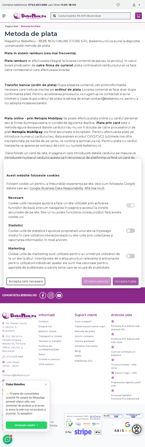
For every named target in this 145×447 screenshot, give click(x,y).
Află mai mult (95, 188)
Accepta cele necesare (26, 281)
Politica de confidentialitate (49, 348)
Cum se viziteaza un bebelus (123, 353)
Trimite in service (49, 359)
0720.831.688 (12, 356)
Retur (42, 354)
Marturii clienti (47, 331)
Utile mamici (46, 364)
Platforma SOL (84, 360)
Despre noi (45, 326)
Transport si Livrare (50, 336)
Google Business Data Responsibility (56, 188)
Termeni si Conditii (50, 341)
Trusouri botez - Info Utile (124, 366)
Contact (43, 321)
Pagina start (11, 26)
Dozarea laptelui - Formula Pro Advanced (125, 397)
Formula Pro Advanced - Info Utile (126, 340)
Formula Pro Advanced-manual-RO (125, 328)
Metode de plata (85, 331)
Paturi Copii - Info (126, 373)
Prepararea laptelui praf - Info (126, 384)
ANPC (78, 355)
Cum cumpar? (83, 321)
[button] (6, 16)
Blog (78, 351)
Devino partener (85, 341)
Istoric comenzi (84, 336)
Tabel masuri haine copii (90, 326)
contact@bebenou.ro (106, 98)
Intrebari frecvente (86, 346)
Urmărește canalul (26, 425)
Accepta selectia (96, 281)
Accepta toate (125, 281)
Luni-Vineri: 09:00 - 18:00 (11, 364)
